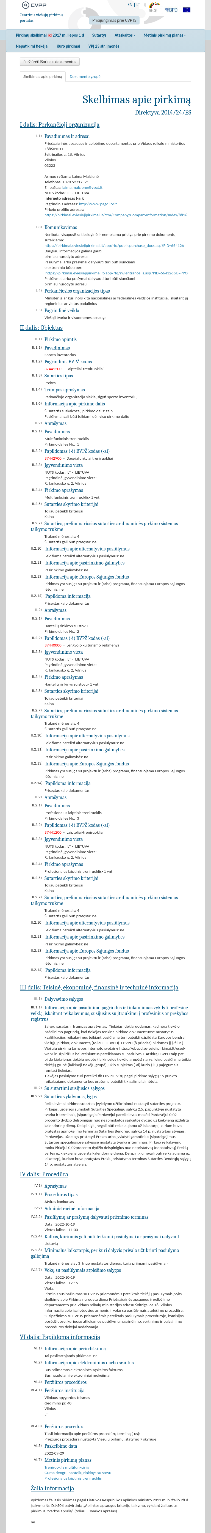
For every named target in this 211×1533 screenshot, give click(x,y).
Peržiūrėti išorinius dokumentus (49, 61)
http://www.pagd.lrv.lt (98, 203)
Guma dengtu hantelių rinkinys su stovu (78, 1472)
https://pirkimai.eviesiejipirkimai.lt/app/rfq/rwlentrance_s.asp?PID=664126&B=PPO (116, 273)
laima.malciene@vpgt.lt (82, 187)
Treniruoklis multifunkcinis (67, 1467)
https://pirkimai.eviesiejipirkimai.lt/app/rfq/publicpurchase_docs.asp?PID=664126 (114, 245)
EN (129, 4)
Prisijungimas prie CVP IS (114, 20)
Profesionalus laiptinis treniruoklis (73, 1478)
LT (138, 4)
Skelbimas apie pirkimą (42, 76)
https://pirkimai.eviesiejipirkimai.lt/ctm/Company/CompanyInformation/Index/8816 (116, 214)
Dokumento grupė (85, 76)
